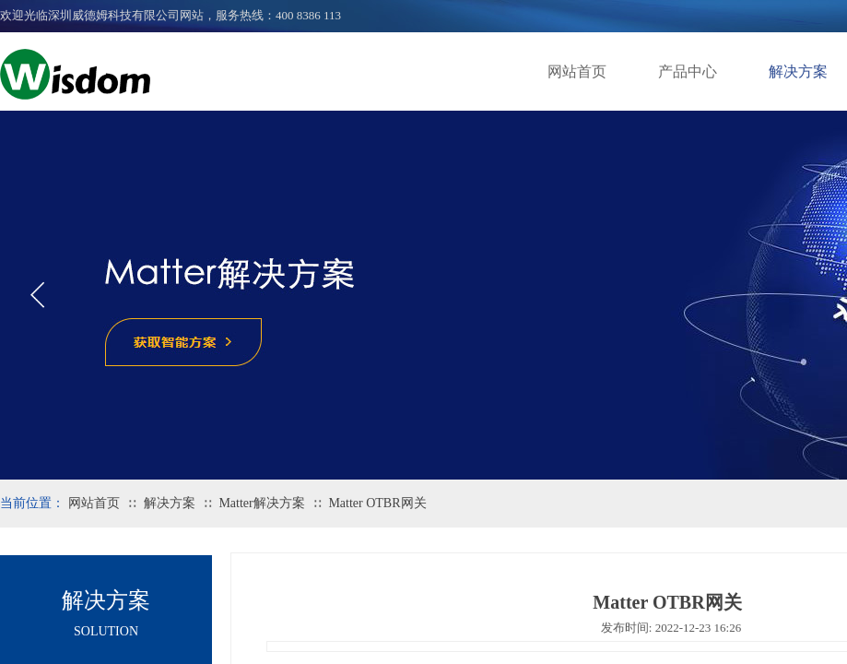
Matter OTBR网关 (377, 503)
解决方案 (169, 503)
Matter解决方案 (261, 503)
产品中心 (687, 71)
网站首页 (576, 71)
